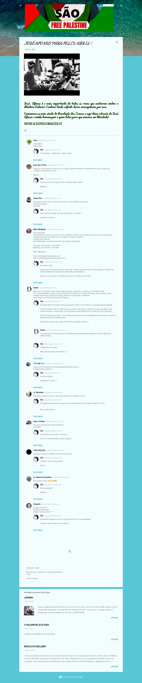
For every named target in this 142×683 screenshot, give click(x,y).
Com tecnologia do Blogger (71, 677)
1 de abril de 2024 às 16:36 (48, 288)
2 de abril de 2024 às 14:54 (53, 400)
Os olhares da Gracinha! (42, 477)
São (41, 150)
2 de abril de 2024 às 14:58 (53, 458)
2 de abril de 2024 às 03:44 (54, 421)
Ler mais (114, 618)
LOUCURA (28, 597)
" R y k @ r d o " (39, 363)
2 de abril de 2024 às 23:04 (53, 516)
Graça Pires (37, 198)
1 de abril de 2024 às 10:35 (47, 140)
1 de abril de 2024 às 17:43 (53, 262)
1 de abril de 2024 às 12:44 (56, 165)
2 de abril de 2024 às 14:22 (53, 373)
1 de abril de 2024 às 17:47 (53, 301)
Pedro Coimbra (39, 421)
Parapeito (37, 504)
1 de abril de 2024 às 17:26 (53, 150)
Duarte (35, 288)
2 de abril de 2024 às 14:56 (53, 431)
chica (35, 140)
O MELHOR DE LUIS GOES (36, 625)
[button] (116, 42)
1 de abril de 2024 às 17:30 (53, 179)
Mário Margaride (39, 229)
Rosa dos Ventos (40, 165)
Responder (38, 160)
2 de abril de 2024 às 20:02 (50, 504)
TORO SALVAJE (39, 450)
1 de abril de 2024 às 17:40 (53, 210)
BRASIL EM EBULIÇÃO (35, 646)
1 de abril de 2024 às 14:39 (55, 229)
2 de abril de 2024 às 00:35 (53, 392)
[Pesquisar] (121, 6)
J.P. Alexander (38, 392)
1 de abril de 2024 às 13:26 (51, 198)
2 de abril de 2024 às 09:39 (61, 477)
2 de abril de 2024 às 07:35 (54, 450)
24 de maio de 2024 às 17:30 (53, 344)
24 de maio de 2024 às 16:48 (55, 330)
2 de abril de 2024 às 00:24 (54, 363)
